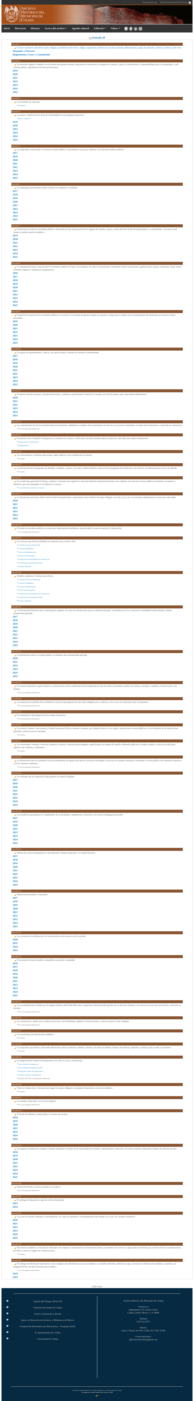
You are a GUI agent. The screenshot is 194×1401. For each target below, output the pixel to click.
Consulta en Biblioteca (26, 548)
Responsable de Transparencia (29, 442)
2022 (15, 81)
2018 (15, 194)
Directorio (20, 28)
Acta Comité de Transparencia (28, 1064)
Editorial (99, 28)
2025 (15, 92)
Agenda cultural (80, 28)
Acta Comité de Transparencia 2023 (30, 1068)
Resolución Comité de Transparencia (31, 1071)
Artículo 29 (97, 37)
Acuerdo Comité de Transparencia (29, 1075)
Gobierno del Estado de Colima (47, 1307)
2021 (15, 77)
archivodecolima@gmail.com (143, 1339)
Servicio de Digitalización (27, 552)
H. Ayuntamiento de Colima (47, 1332)
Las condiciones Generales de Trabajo (31, 488)
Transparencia (149, 2)
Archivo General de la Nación (47, 1314)
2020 (15, 74)
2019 (15, 70)
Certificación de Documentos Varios (31, 563)
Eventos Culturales (25, 566)
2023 (15, 85)
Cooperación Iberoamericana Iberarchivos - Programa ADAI (47, 1326)
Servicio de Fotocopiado (27, 556)
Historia (35, 28)
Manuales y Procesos (24, 51)
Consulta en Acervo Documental (29, 545)
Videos (114, 28)
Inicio (7, 28)
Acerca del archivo (55, 28)
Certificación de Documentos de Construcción (34, 559)
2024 (15, 88)
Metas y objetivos (24, 118)
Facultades (22, 105)
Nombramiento (24, 445)
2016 (15, 273)
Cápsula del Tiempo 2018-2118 (47, 1301)
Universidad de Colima (47, 1339)
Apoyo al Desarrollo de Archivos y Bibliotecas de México (47, 1320)
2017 (15, 152)
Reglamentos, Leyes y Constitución (31, 54)
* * (97, 1396)
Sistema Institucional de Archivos (175, 2)
